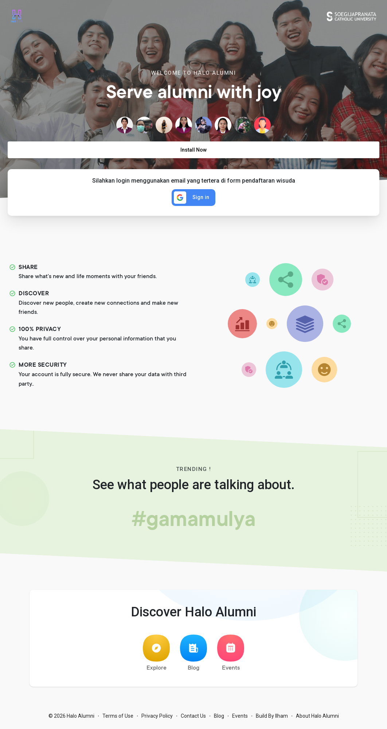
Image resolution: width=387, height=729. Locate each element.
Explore (156, 655)
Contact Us (193, 718)
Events (230, 655)
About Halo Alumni (317, 718)
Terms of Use (117, 718)
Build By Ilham (272, 718)
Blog (193, 655)
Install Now (193, 150)
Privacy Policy (157, 718)
